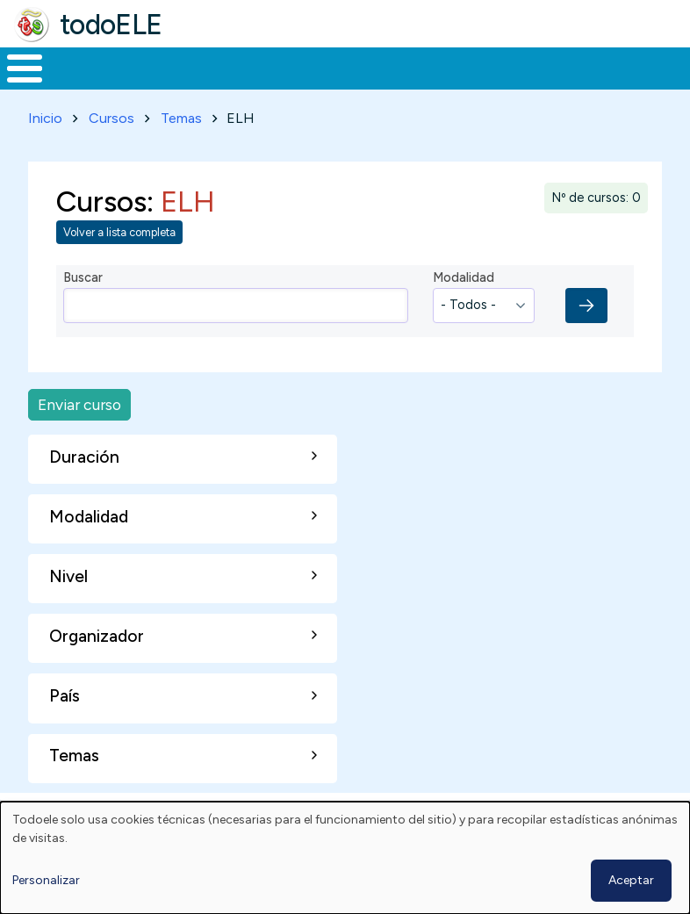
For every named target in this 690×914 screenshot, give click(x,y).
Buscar (672, 67)
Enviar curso (79, 437)
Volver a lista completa (119, 264)
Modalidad (463, 310)
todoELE (111, 24)
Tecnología (475, 84)
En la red (383, 85)
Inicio (15, 85)
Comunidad (593, 84)
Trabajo (302, 84)
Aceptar (631, 880)
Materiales (84, 84)
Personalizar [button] (46, 880)
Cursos (111, 150)
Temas (181, 150)
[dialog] (345, 858)
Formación (197, 84)
